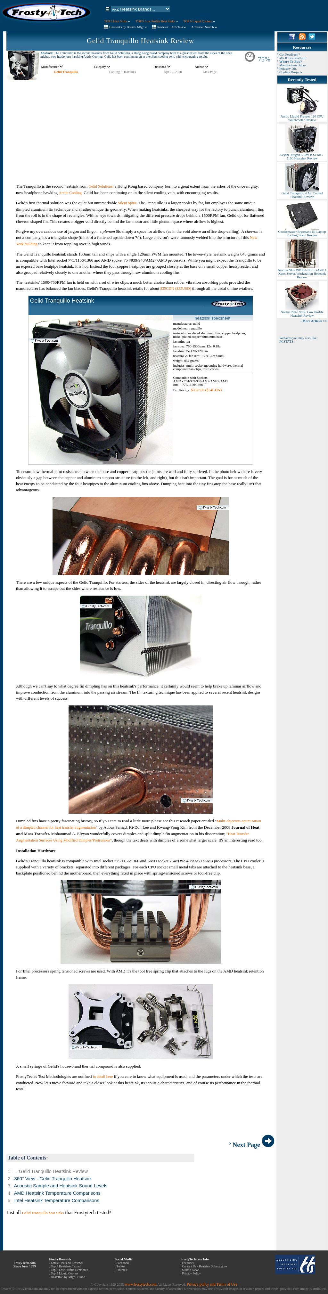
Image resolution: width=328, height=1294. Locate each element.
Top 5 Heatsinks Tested (65, 1266)
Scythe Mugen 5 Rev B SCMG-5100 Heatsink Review (302, 155)
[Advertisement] (140, 125)
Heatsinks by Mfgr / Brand (68, 1277)
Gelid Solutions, (100, 186)
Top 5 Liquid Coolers (64, 1273)
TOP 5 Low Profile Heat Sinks (156, 21)
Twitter (121, 1266)
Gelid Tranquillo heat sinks (43, 1213)
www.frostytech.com (141, 1284)
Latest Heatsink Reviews (67, 1263)
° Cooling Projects (289, 72)
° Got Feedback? (288, 54)
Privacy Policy (191, 1273)
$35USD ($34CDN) (206, 390)
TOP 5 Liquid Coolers (199, 21)
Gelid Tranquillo (66, 72)
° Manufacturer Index (292, 65)
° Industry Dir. (287, 68)
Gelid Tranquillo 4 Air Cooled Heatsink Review (302, 194)
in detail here (103, 1076)
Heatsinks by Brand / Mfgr (128, 27)
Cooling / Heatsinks (122, 72)
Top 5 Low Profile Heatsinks (69, 1270)
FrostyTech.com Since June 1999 (24, 1264)
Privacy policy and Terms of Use (212, 1284)
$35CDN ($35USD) (175, 288)
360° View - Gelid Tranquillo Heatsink (53, 1178)
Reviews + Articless (171, 27)
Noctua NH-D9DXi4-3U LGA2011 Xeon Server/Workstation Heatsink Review (302, 272)
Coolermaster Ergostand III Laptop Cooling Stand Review (302, 232)
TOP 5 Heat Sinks (117, 21)
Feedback (188, 1263)
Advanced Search (204, 27)
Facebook (122, 1263)
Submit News (190, 1270)
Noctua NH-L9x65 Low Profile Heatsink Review (302, 312)
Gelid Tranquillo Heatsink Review (140, 41)
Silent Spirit (127, 203)
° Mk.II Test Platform (292, 58)
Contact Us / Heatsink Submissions (204, 1266)
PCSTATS (286, 341)
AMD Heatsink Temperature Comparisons (57, 1193)
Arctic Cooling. (71, 193)
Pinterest (121, 1270)
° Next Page (251, 1144)
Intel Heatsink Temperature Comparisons (56, 1200)
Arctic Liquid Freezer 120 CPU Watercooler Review (302, 117)
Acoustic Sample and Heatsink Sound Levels (61, 1185)
